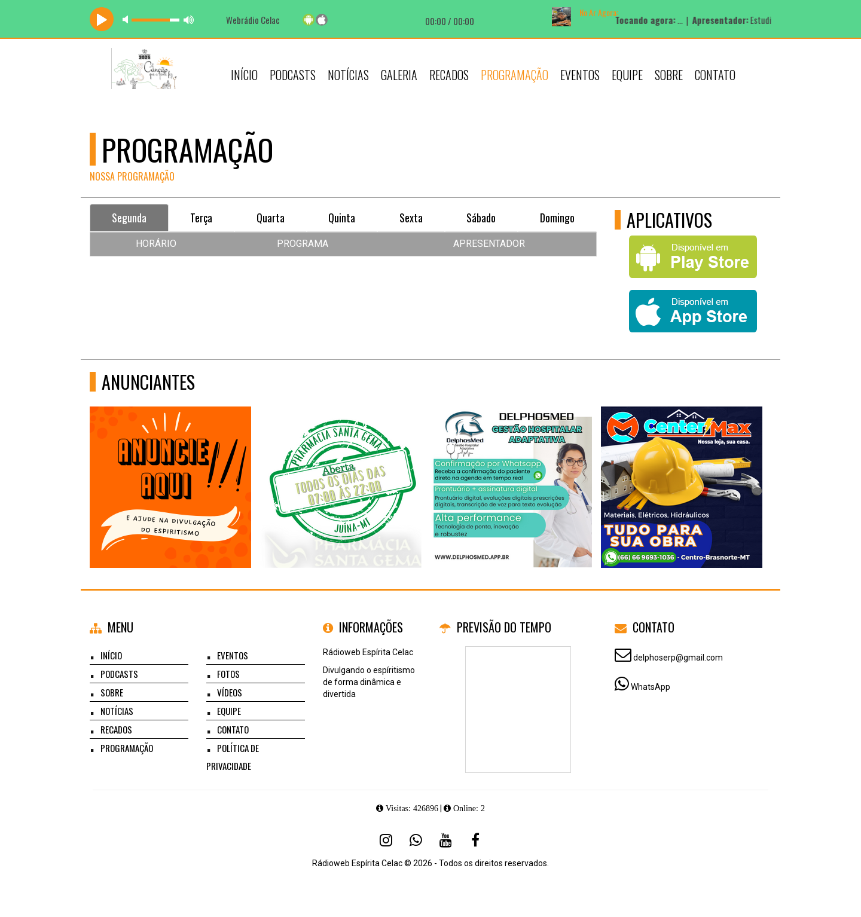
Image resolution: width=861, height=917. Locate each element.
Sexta (411, 217)
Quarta (271, 217)
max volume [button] (189, 19)
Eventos (580, 75)
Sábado (481, 217)
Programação (514, 75)
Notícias (348, 75)
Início (244, 75)
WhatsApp (650, 687)
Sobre (669, 75)
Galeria (399, 75)
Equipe (627, 75)
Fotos (228, 673)
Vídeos (229, 692)
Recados (449, 75)
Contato (715, 75)
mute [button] (127, 19)
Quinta (341, 217)
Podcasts (293, 75)
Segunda (129, 217)
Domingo (557, 217)
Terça (201, 217)
